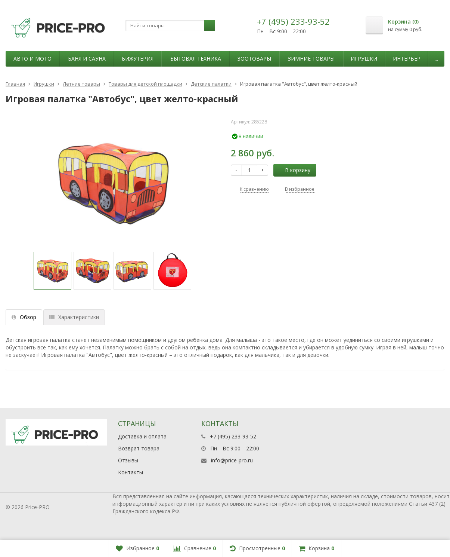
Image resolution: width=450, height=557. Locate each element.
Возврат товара (138, 448)
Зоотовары (254, 58)
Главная (15, 83)
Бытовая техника (195, 58)
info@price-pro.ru (232, 460)
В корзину (293, 170)
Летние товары (81, 83)
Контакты (130, 472)
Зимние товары (311, 58)
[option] (52, 271)
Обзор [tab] (24, 317)
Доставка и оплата (142, 436)
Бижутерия (137, 58)
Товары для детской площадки (145, 83)
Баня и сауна (87, 58)
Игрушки (364, 58)
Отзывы (128, 460)
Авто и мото (32, 58)
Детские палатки (211, 83)
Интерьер (406, 58)
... (436, 58)
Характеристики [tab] (74, 317)
